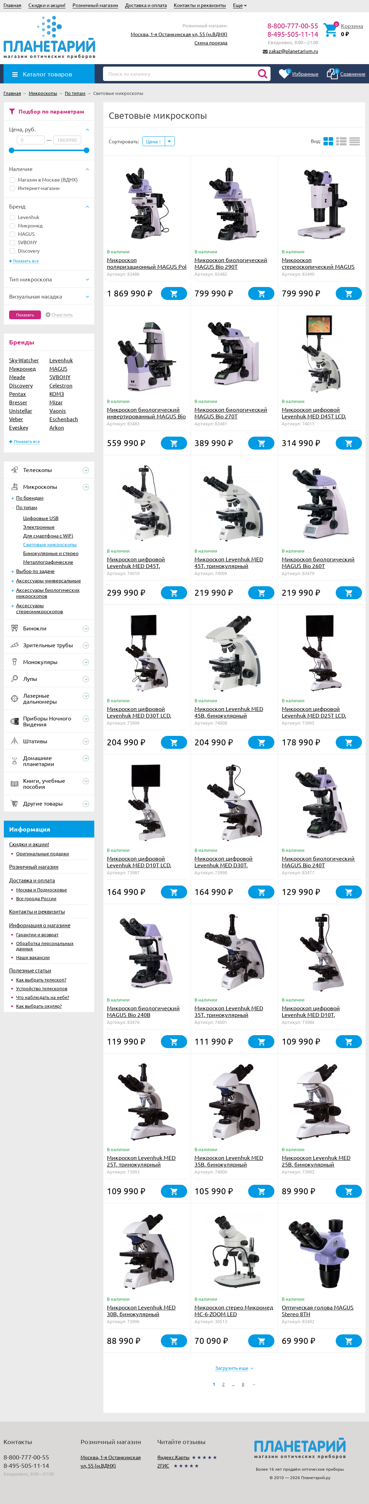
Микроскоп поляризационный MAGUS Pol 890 (146, 266)
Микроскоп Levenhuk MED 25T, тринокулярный (141, 1161)
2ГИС (163, 1465)
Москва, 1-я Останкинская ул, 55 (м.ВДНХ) (179, 34)
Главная (12, 5)
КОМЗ (56, 393)
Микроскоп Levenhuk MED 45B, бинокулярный (228, 712)
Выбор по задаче (35, 571)
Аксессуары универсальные (48, 580)
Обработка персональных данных (45, 945)
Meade (17, 377)
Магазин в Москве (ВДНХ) (44, 179)
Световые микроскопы (50, 544)
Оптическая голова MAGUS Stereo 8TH (318, 1310)
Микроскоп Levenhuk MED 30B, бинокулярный (141, 1310)
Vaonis (57, 410)
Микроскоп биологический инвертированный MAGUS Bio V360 (146, 416)
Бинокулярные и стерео (50, 553)
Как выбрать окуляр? (39, 1006)
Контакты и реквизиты (200, 5)
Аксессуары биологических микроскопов (48, 593)
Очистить (62, 314)
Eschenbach (63, 419)
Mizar (56, 402)
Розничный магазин (95, 5)
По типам (26, 507)
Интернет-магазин (35, 188)
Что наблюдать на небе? (42, 997)
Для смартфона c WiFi (48, 535)
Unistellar (20, 410)
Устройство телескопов (41, 988)
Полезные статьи (30, 970)
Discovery (25, 250)
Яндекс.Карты (173, 1457)
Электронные (39, 527)
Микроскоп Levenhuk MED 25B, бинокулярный (316, 1161)
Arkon (56, 427)
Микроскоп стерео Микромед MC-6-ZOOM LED (233, 1310)
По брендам (29, 497)
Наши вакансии (33, 957)
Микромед (26, 225)
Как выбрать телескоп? (41, 980)
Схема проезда (210, 43)
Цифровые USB (41, 518)
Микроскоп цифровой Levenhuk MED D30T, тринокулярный (223, 865)
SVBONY (23, 242)
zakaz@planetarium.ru (293, 51)
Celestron (61, 385)
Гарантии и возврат (37, 934)
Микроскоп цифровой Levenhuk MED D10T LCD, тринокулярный (139, 865)
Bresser (18, 402)
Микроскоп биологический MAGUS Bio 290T (230, 263)
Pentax (17, 393)
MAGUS (22, 234)
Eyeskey (18, 427)
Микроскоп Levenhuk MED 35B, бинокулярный (228, 1161)
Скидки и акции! (47, 5)
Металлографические (48, 562)
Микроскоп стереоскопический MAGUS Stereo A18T (318, 266)
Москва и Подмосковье (41, 890)
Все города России (36, 898)
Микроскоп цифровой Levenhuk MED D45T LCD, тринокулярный (314, 416)
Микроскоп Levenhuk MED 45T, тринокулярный (228, 562)
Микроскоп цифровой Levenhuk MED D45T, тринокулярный (136, 565)
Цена (153, 141)
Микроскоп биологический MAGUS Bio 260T (318, 562)
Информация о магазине (39, 925)
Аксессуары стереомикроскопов (39, 608)
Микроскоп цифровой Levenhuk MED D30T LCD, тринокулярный (139, 715)
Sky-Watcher (24, 360)
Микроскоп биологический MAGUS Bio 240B (143, 1011)
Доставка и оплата (146, 5)
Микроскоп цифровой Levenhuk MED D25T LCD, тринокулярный (314, 715)
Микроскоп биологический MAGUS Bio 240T (318, 861)
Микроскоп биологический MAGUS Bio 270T (230, 412)
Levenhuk (24, 217)
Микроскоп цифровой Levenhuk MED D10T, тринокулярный (311, 1014)
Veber (16, 419)
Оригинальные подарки (42, 853)
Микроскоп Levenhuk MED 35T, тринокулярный (228, 1011)
